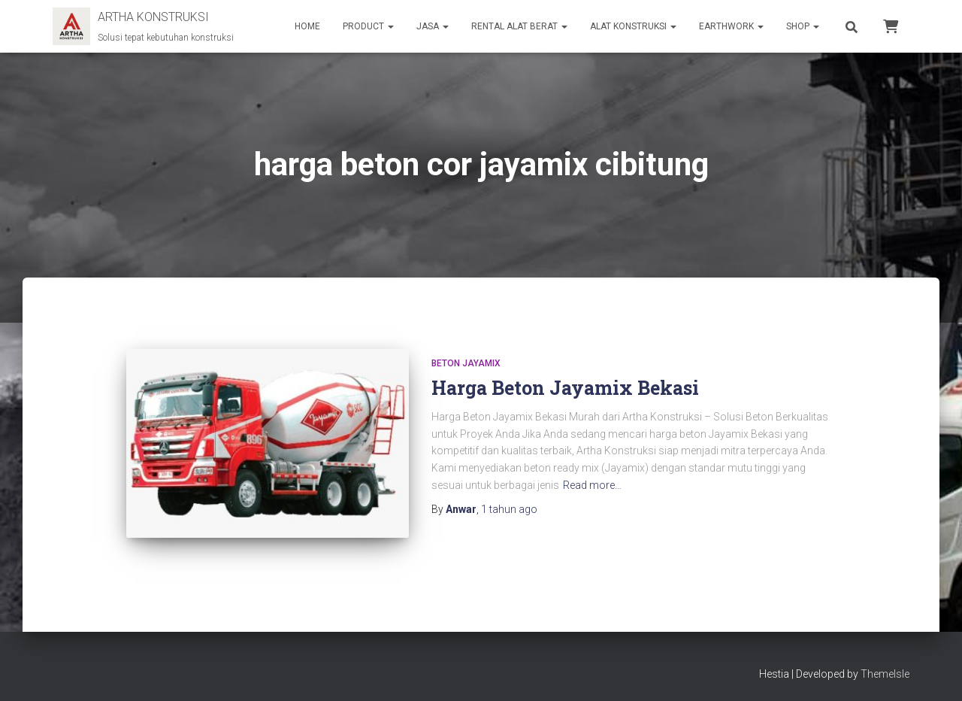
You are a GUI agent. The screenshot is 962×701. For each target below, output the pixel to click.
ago (509, 509)
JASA (432, 26)
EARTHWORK (731, 26)
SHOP (802, 26)
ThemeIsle (885, 667)
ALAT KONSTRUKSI (633, 26)
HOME (307, 26)
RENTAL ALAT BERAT (519, 26)
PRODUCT (368, 26)
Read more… (592, 485)
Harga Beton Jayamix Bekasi (565, 387)
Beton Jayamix (466, 363)
